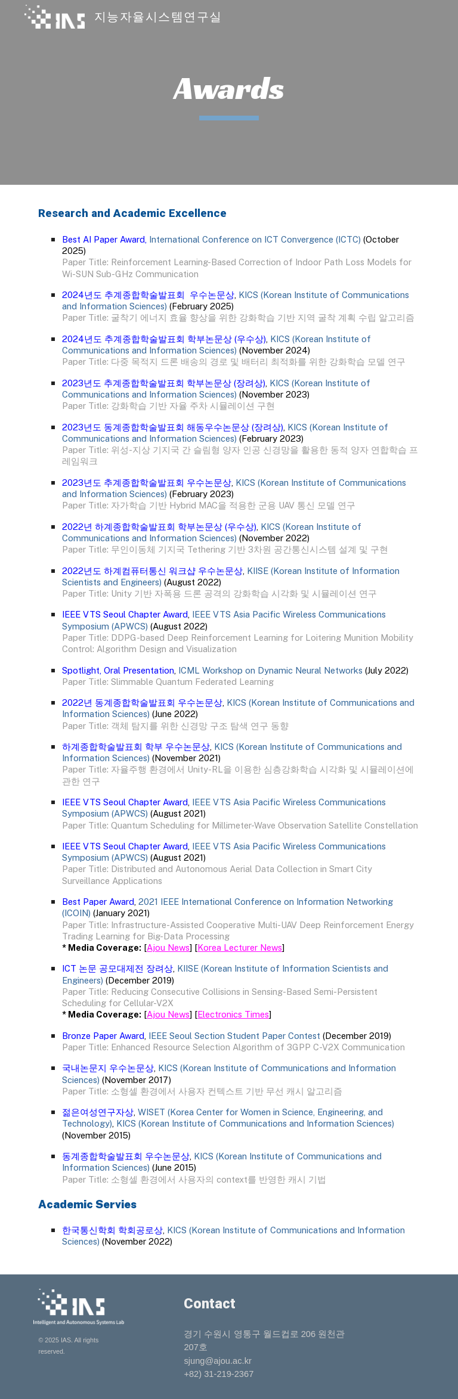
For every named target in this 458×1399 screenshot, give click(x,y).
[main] (228, 92)
